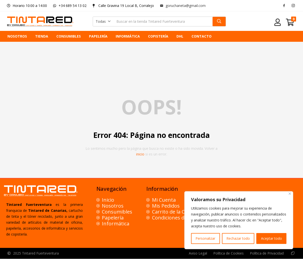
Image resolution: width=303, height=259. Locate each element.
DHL (179, 36)
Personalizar (205, 238)
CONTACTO (202, 36)
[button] (103, 21)
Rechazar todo (238, 238)
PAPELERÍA (98, 36)
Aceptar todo (271, 238)
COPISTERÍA (158, 36)
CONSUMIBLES (68, 36)
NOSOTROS (17, 36)
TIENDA (41, 36)
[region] (238, 220)
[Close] (290, 194)
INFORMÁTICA (128, 36)
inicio (140, 154)
